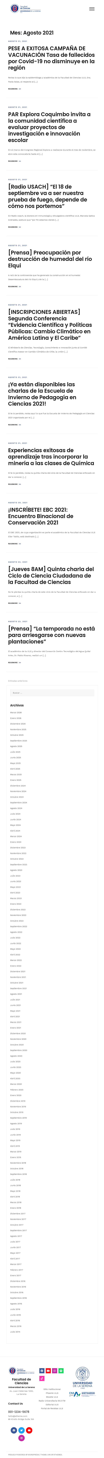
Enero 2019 (15, 1157)
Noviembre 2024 (18, 791)
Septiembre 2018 (18, 1174)
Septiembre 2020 (18, 1050)
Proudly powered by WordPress (23, 1455)
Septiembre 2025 (18, 740)
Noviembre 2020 (18, 1039)
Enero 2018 (15, 1208)
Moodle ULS (52, 1397)
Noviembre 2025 (18, 729)
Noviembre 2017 (18, 1219)
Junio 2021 (15, 1005)
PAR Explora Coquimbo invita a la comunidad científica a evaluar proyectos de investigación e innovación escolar (49, 127)
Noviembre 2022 (18, 915)
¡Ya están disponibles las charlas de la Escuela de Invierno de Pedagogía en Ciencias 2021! (42, 394)
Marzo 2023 (16, 898)
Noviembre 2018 (18, 1163)
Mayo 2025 (15, 763)
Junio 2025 (15, 757)
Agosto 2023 (16, 870)
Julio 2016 (15, 1309)
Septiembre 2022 (18, 926)
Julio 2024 (15, 814)
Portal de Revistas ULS (52, 1408)
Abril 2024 (15, 831)
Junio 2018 (15, 1185)
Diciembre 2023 (18, 847)
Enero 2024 (15, 842)
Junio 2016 (15, 1315)
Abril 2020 (15, 1078)
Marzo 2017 (16, 1264)
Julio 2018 (15, 1180)
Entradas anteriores (17, 681)
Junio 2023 (15, 881)
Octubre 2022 (17, 921)
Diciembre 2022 (18, 909)
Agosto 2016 (16, 1303)
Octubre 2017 (16, 1225)
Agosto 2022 (16, 932)
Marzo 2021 (15, 1022)
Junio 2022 (15, 943)
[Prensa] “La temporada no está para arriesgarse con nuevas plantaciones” (51, 635)
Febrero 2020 (16, 1089)
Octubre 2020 (17, 1044)
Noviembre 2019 (18, 1106)
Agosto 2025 (16, 746)
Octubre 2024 (17, 797)
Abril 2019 (15, 1146)
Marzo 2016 (15, 1326)
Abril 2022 (15, 954)
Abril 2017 (15, 1258)
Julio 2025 (15, 752)
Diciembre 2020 (18, 1033)
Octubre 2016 (16, 1292)
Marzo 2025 (16, 774)
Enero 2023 (15, 904)
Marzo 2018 (15, 1202)
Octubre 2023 (17, 859)
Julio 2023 (15, 876)
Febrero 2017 (16, 1270)
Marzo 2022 (16, 960)
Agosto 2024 (16, 808)
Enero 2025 (15, 780)
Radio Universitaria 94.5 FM (52, 1401)
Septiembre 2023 (18, 864)
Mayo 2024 (15, 825)
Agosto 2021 (16, 994)
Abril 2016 (15, 1320)
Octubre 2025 (17, 735)
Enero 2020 (15, 1095)
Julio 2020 (15, 1061)
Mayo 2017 (15, 1253)
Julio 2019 (15, 1129)
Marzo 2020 (16, 1084)
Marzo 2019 (15, 1151)
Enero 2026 (15, 718)
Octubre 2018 (16, 1168)
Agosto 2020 (16, 1056)
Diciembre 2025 (18, 724)
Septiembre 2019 (18, 1118)
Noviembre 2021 (18, 977)
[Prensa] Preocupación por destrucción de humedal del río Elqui (50, 259)
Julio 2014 (15, 1332)
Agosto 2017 (16, 1236)
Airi (49, 1455)
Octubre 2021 (16, 983)
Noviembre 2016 (18, 1287)
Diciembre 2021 (17, 971)
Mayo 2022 (15, 949)
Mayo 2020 (15, 1073)
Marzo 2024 (16, 836)
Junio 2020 (15, 1067)
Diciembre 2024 (18, 785)
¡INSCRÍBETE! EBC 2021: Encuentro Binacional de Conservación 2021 (40, 516)
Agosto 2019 (16, 1123)
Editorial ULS (52, 1404)
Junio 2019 (15, 1135)
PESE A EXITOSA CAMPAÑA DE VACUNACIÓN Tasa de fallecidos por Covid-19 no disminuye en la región (51, 58)
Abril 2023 (15, 892)
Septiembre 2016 (18, 1298)
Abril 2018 (15, 1196)
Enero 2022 (15, 966)
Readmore (14, 89)
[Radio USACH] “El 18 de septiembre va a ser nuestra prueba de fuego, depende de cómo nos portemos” (47, 196)
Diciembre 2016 (17, 1281)
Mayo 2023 (15, 887)
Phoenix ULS (52, 1393)
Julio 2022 (15, 937)
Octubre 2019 (16, 1112)
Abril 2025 (15, 769)
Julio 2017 (15, 1241)
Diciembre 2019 (17, 1101)
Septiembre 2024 (18, 802)
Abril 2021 (15, 1016)
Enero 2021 (15, 1028)
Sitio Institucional (52, 1389)
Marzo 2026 (16, 712)
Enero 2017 (15, 1275)
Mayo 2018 (15, 1191)
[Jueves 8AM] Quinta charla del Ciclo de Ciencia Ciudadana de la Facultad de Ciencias (51, 575)
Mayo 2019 (15, 1140)
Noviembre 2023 (18, 853)
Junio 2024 (15, 819)
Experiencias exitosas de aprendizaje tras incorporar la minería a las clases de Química (51, 457)
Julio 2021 (15, 999)
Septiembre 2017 (18, 1230)
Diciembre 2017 (17, 1213)
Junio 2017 (15, 1247)
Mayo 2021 (15, 1011)
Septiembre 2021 (18, 988)
